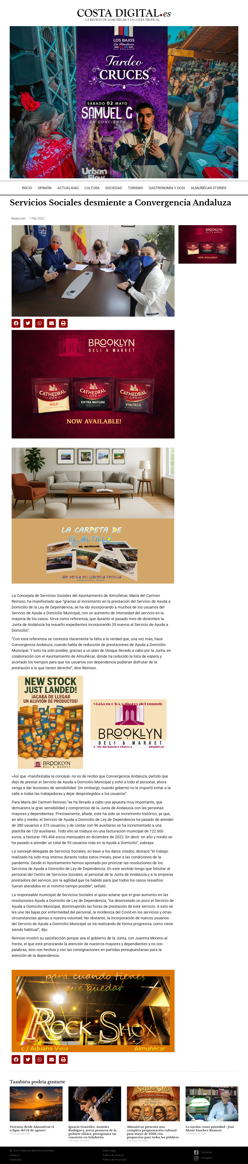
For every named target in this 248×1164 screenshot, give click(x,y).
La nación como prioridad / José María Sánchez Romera (210, 1128)
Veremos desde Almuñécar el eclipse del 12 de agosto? (32, 1128)
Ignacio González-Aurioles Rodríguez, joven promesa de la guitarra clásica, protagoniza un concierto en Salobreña (92, 1132)
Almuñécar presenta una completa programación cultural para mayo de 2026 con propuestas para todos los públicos (153, 1132)
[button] (16, 323)
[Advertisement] (207, 328)
